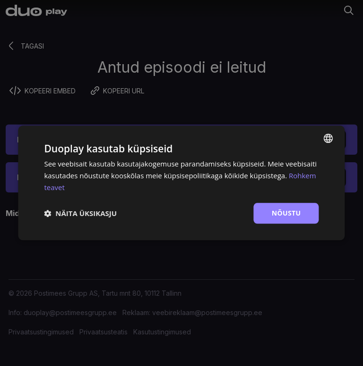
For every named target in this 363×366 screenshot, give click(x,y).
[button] (80, 213)
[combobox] (328, 138)
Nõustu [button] (286, 212)
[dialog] (181, 182)
